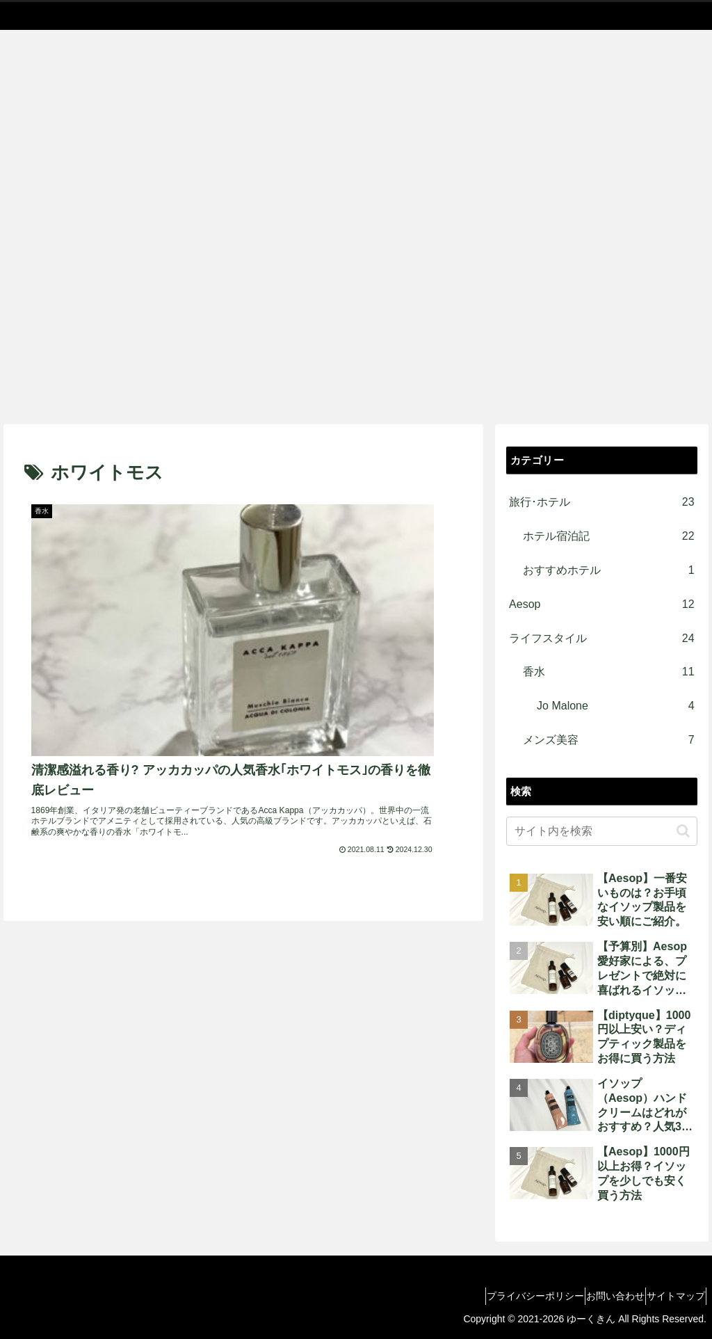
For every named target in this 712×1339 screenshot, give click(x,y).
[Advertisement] (356, 320)
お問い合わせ (596, 1295)
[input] (601, 831)
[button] (683, 831)
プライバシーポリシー (504, 1295)
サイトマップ (669, 1295)
